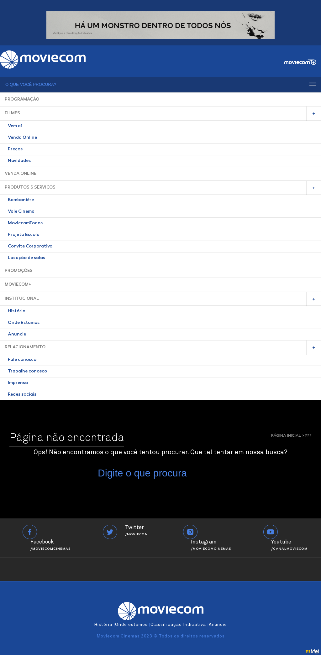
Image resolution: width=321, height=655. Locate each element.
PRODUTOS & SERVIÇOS (30, 187)
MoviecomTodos (25, 223)
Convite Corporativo (30, 246)
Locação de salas (26, 258)
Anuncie (17, 334)
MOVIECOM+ (18, 285)
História (16, 311)
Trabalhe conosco (27, 371)
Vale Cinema (21, 212)
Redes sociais (22, 394)
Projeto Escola (23, 235)
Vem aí (15, 126)
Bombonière (21, 200)
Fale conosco (22, 360)
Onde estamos (131, 624)
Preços (15, 149)
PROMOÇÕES (19, 271)
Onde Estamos (23, 323)
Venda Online (22, 138)
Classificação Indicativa (178, 624)
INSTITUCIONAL (22, 299)
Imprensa (18, 383)
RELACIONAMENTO (25, 347)
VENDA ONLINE (20, 174)
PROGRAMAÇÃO (22, 99)
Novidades (19, 161)
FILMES (12, 113)
